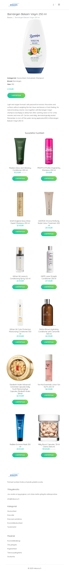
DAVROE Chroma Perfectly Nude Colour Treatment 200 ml (49, 223)
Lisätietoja (16, 95)
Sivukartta (11, 557)
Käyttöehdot (12, 549)
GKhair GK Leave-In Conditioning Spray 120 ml (20, 277)
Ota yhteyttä (12, 545)
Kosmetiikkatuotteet (14, 523)
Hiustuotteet (21, 78)
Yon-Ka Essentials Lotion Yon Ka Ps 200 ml (49, 386)
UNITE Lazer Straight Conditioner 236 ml (49, 277)
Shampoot (40, 78)
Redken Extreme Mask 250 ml (20, 445)
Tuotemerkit (11, 527)
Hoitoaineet (31, 78)
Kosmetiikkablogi (13, 541)
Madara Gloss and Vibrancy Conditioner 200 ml (20, 169)
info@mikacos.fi (13, 499)
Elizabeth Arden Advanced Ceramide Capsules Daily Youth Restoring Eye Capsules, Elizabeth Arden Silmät (20, 389)
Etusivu (9, 17)
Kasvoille (10, 515)
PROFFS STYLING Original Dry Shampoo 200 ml (48, 169)
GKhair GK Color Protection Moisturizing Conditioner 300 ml (20, 331)
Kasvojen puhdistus (14, 519)
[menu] (59, 4)
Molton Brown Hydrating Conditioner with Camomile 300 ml (48, 331)
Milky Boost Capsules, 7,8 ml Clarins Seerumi (49, 445)
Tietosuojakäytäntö (14, 553)
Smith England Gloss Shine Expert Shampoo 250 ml (20, 222)
